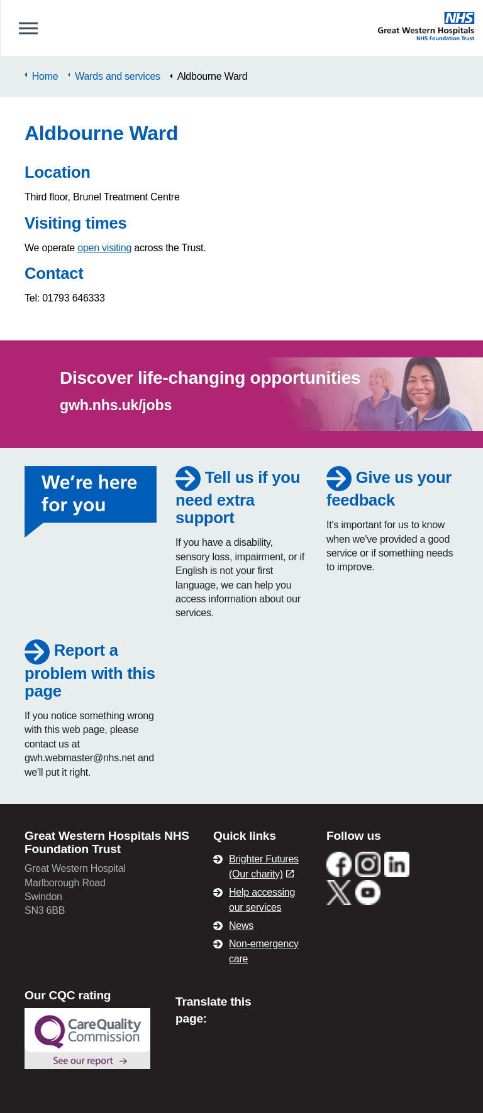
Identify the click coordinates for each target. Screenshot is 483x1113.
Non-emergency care (264, 951)
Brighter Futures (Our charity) (264, 866)
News (241, 925)
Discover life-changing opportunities (210, 378)
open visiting (104, 247)
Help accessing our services (262, 900)
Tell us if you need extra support (237, 497)
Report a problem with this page (90, 670)
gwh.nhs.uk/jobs (116, 405)
